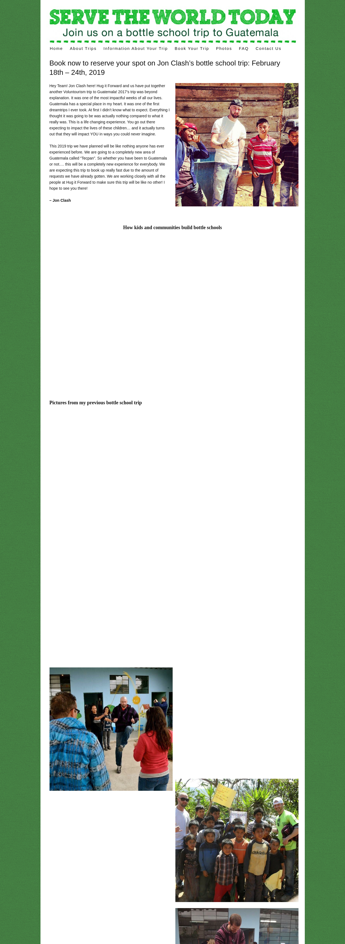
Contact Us (268, 48)
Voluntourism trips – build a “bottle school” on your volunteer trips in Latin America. (173, 25)
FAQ (244, 48)
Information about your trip (135, 48)
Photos (224, 48)
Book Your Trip (192, 48)
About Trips (83, 48)
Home (56, 48)
